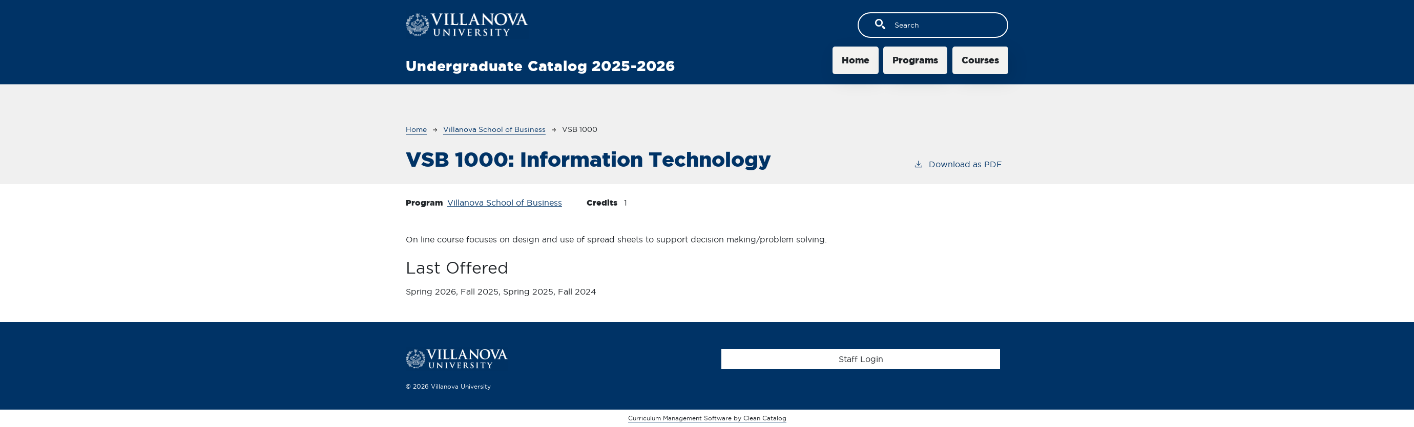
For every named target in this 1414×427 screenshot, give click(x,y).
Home (855, 60)
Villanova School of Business (494, 129)
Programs (915, 60)
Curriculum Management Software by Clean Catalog (707, 418)
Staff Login (861, 359)
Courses (980, 60)
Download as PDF (957, 163)
